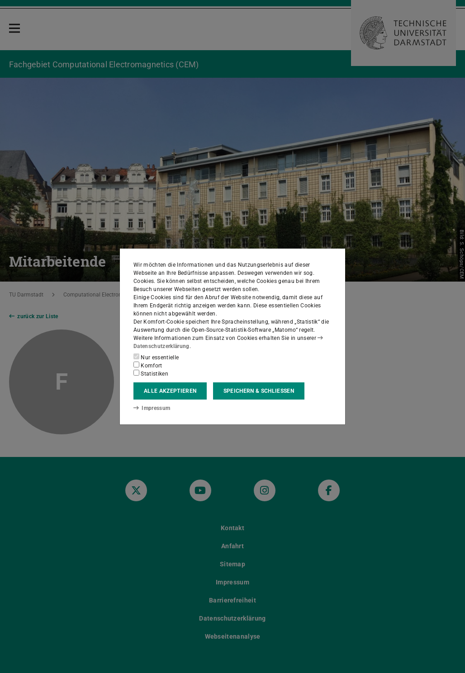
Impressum (151, 408)
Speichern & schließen (258, 391)
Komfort (147, 365)
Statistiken (150, 373)
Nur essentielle (156, 357)
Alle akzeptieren (170, 391)
